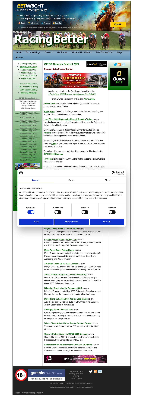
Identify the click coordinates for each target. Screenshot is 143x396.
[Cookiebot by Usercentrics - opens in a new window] (113, 173)
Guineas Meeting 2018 (28, 125)
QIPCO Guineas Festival (28, 98)
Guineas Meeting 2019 (28, 123)
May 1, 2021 (89, 99)
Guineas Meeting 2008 (28, 152)
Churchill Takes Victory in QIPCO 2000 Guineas (66, 334)
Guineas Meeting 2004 (28, 160)
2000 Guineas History (28, 115)
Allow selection (71, 222)
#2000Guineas (66, 94)
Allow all (106, 222)
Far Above (48, 159)
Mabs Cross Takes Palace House (59, 250)
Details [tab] (72, 180)
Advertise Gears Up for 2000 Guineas (61, 264)
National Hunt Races (82, 52)
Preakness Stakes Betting (28, 87)
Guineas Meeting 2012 (28, 141)
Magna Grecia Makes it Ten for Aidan (61, 229)
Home (19, 52)
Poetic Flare (49, 111)
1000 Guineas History (28, 112)
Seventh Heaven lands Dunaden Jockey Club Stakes (68, 345)
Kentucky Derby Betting (28, 84)
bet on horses (71, 383)
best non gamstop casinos (84, 387)
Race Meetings (33, 52)
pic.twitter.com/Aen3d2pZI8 (84, 94)
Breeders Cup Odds (28, 72)
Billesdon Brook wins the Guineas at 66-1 (63, 288)
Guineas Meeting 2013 (28, 139)
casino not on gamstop (57, 387)
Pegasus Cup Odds (28, 78)
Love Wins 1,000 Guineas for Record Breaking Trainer (68, 119)
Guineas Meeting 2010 (28, 147)
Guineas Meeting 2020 (28, 120)
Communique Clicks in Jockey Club (60, 239)
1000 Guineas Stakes (28, 108)
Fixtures (19, 57)
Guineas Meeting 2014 (28, 136)
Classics (49, 52)
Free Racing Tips (104, 52)
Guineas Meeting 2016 (28, 131)
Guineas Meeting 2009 (28, 149)
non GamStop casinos (58, 383)
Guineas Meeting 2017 (28, 128)
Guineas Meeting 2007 (28, 155)
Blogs (119, 52)
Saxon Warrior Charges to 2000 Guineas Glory (65, 274)
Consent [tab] (35, 180)
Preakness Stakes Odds (28, 66)
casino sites (70, 387)
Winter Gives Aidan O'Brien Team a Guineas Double (68, 323)
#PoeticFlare (53, 94)
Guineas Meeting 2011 (28, 144)
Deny (36, 222)
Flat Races (62, 52)
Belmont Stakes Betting (28, 90)
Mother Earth (50, 104)
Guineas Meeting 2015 (28, 133)
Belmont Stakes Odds (28, 69)
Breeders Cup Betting (28, 93)
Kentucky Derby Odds (28, 64)
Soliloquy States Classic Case (58, 310)
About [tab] (107, 180)
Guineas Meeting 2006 (28, 157)
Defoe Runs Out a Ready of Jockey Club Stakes (66, 299)
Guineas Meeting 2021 (28, 117)
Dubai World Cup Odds (28, 75)
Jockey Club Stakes (28, 106)
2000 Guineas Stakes (28, 103)
